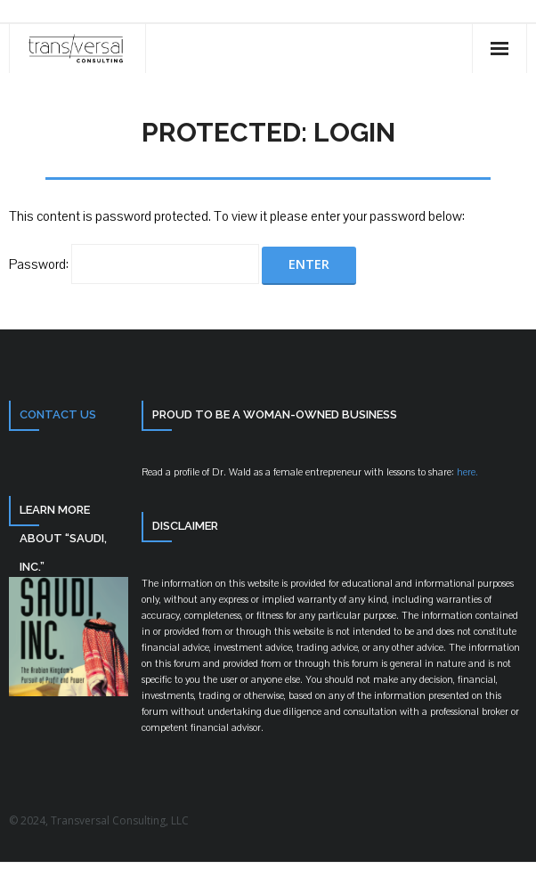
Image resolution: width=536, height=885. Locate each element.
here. (466, 472)
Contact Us (58, 414)
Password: (134, 264)
